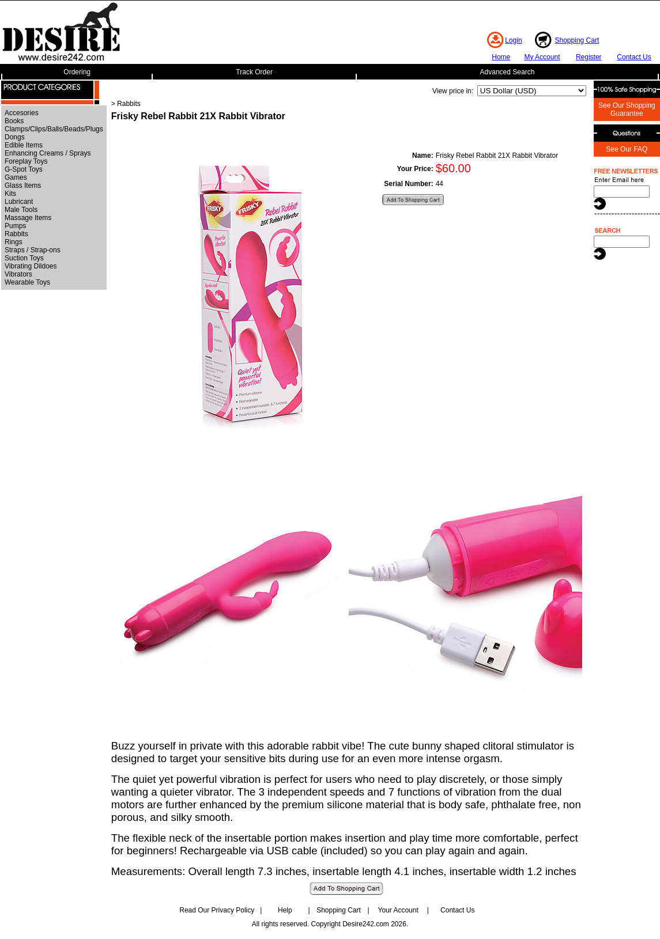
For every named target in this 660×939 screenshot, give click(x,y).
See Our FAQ (626, 149)
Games (16, 177)
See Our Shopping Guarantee (626, 109)
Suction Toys (24, 258)
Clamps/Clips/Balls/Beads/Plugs (54, 129)
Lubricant (19, 202)
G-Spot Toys (24, 169)
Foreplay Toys (26, 161)
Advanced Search (507, 72)
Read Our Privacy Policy (216, 910)
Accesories (22, 113)
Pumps (15, 226)
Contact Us (634, 57)
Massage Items (28, 218)
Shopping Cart (577, 40)
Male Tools (21, 210)
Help (285, 910)
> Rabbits (126, 104)
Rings (13, 242)
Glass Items (23, 185)
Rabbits (16, 234)
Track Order (254, 72)
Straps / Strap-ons (33, 250)
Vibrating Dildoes (31, 266)
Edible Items (24, 145)
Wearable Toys (27, 282)
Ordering (76, 72)
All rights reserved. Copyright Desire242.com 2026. (330, 924)
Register (589, 57)
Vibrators (18, 274)
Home (501, 57)
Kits (10, 194)
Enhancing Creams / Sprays (47, 153)
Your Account (398, 910)
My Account (542, 57)
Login (513, 40)
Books (14, 121)
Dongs (15, 137)
